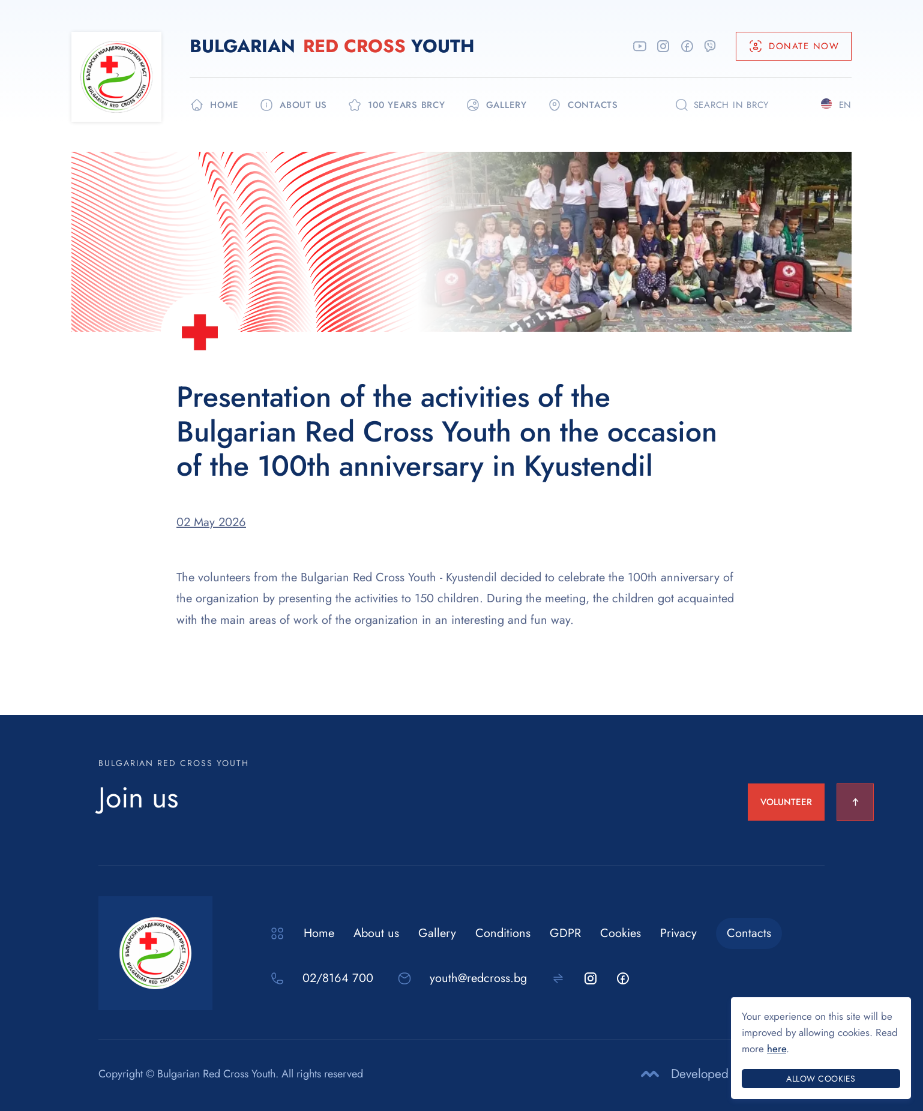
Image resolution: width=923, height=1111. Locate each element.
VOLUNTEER (786, 802)
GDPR (565, 933)
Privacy (678, 933)
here (776, 1048)
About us (376, 933)
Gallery (437, 933)
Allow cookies (821, 1079)
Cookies (620, 933)
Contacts (749, 933)
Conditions (503, 933)
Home (319, 933)
